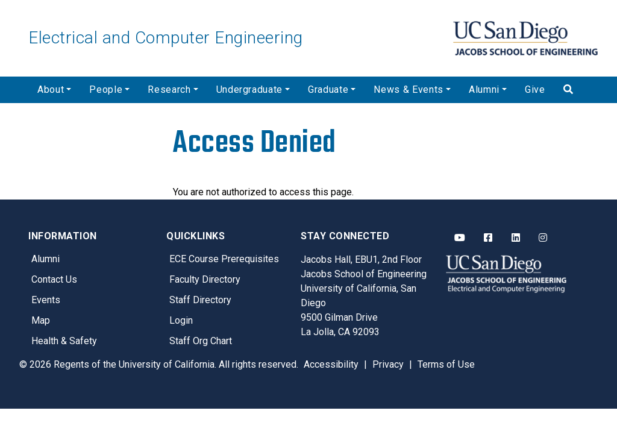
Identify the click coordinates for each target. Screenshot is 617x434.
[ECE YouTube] (459, 238)
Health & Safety (64, 341)
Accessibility (331, 364)
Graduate (328, 89)
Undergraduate (249, 89)
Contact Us (54, 279)
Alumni (484, 89)
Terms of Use (446, 364)
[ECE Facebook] (488, 238)
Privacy (388, 364)
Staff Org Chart (200, 341)
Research (169, 89)
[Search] (571, 90)
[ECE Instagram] (543, 238)
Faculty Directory (204, 279)
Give (535, 89)
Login (181, 320)
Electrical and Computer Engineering (165, 38)
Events (45, 300)
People (105, 89)
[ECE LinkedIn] (516, 238)
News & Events (408, 89)
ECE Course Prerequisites (224, 259)
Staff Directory (200, 300)
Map (40, 320)
